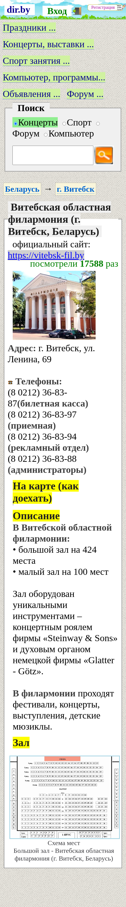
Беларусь (22, 188)
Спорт (76, 122)
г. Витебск (76, 188)
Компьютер (69, 133)
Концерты (36, 122)
